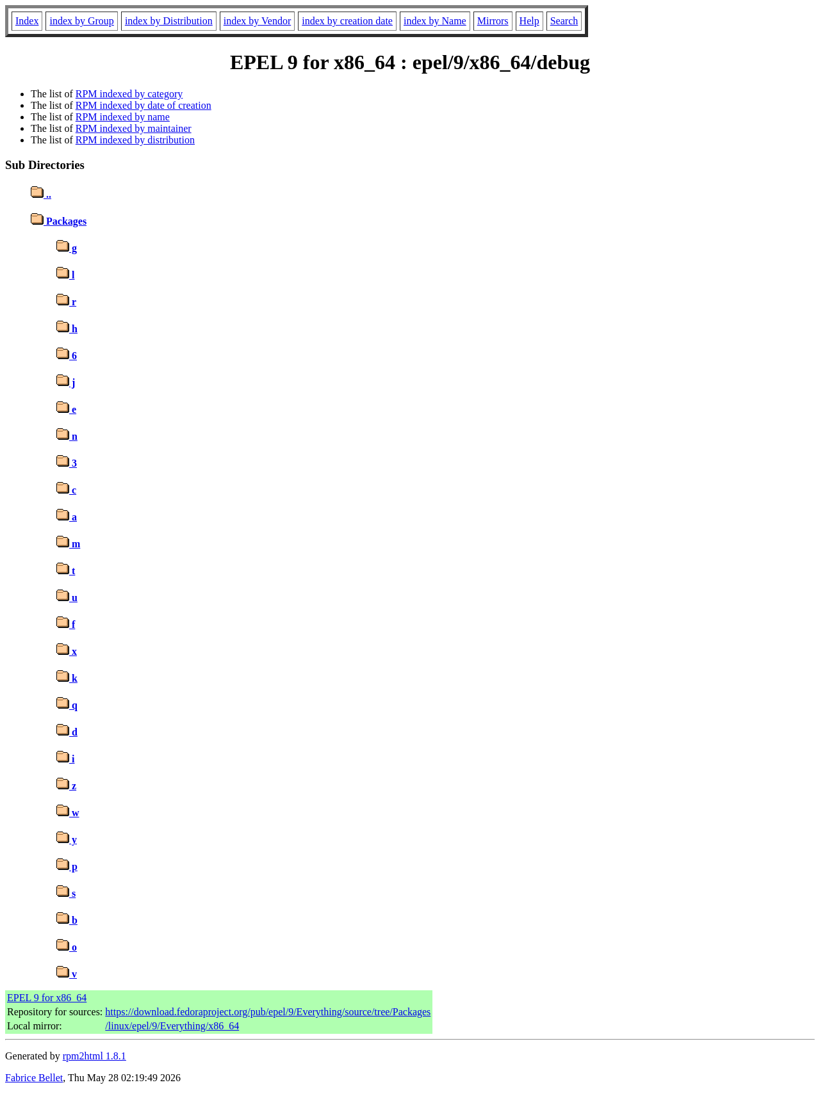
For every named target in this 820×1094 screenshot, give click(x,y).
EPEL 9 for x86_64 (46, 997)
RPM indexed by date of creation (143, 105)
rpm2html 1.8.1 (94, 1055)
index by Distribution (169, 20)
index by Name (435, 20)
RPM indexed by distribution (135, 139)
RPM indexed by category (129, 93)
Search (564, 20)
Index (26, 20)
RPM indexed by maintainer (134, 128)
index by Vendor (257, 20)
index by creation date (347, 20)
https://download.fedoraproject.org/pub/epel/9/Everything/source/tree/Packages (267, 1011)
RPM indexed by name (123, 116)
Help (529, 20)
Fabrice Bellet (34, 1077)
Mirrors (493, 20)
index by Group (81, 20)
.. (41, 194)
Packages (58, 221)
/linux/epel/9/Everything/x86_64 (172, 1025)
